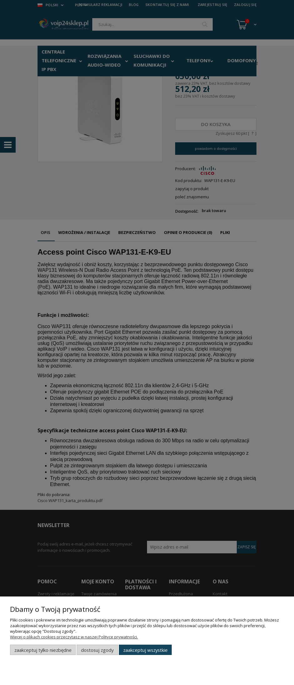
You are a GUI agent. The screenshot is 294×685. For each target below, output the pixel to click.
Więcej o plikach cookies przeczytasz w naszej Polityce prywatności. (74, 637)
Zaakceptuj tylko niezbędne (43, 650)
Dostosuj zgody (97, 650)
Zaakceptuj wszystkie (145, 650)
